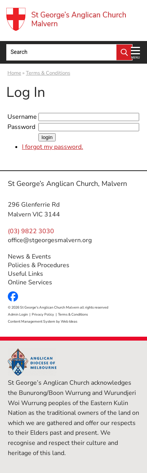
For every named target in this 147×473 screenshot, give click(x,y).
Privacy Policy (43, 314)
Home (14, 73)
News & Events (29, 256)
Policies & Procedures (38, 265)
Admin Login (18, 314)
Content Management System (31, 321)
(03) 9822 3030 (31, 231)
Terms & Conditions (48, 73)
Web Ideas (69, 321)
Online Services (30, 282)
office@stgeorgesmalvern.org (50, 240)
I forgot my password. (52, 147)
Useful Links (25, 274)
